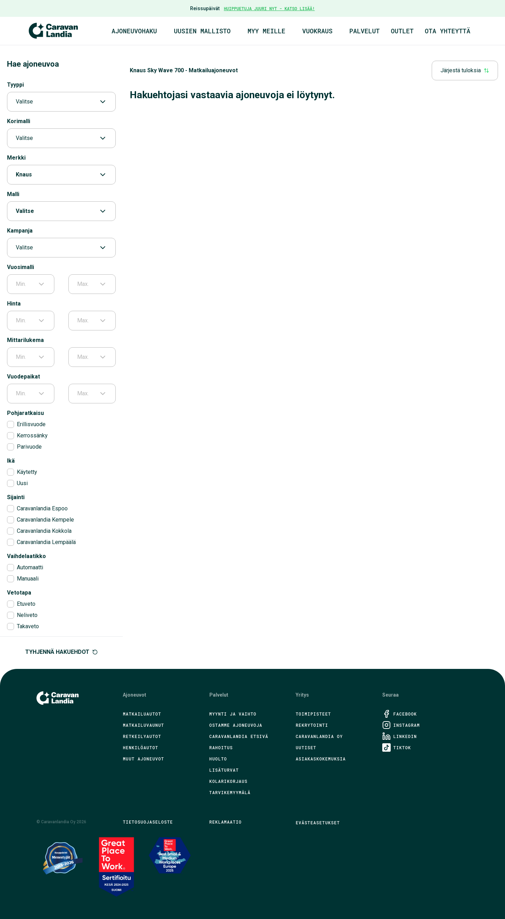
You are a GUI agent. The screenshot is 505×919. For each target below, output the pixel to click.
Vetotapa (19, 592)
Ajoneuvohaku (134, 31)
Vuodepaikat (23, 376)
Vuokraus (317, 31)
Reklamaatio (225, 822)
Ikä (11, 460)
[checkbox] (10, 424)
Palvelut (364, 31)
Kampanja (20, 230)
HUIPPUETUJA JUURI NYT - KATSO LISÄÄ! (269, 8)
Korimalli (18, 121)
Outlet (402, 31)
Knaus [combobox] (61, 174)
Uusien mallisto (202, 31)
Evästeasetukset (318, 822)
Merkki (16, 157)
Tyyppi (15, 84)
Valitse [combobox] (61, 102)
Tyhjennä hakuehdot (61, 652)
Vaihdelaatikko (26, 556)
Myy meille (266, 31)
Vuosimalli (20, 267)
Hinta (14, 303)
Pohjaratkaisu (25, 413)
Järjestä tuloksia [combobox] (464, 70)
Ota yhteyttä (447, 31)
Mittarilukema (25, 340)
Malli (13, 194)
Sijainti (16, 497)
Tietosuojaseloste (148, 822)
